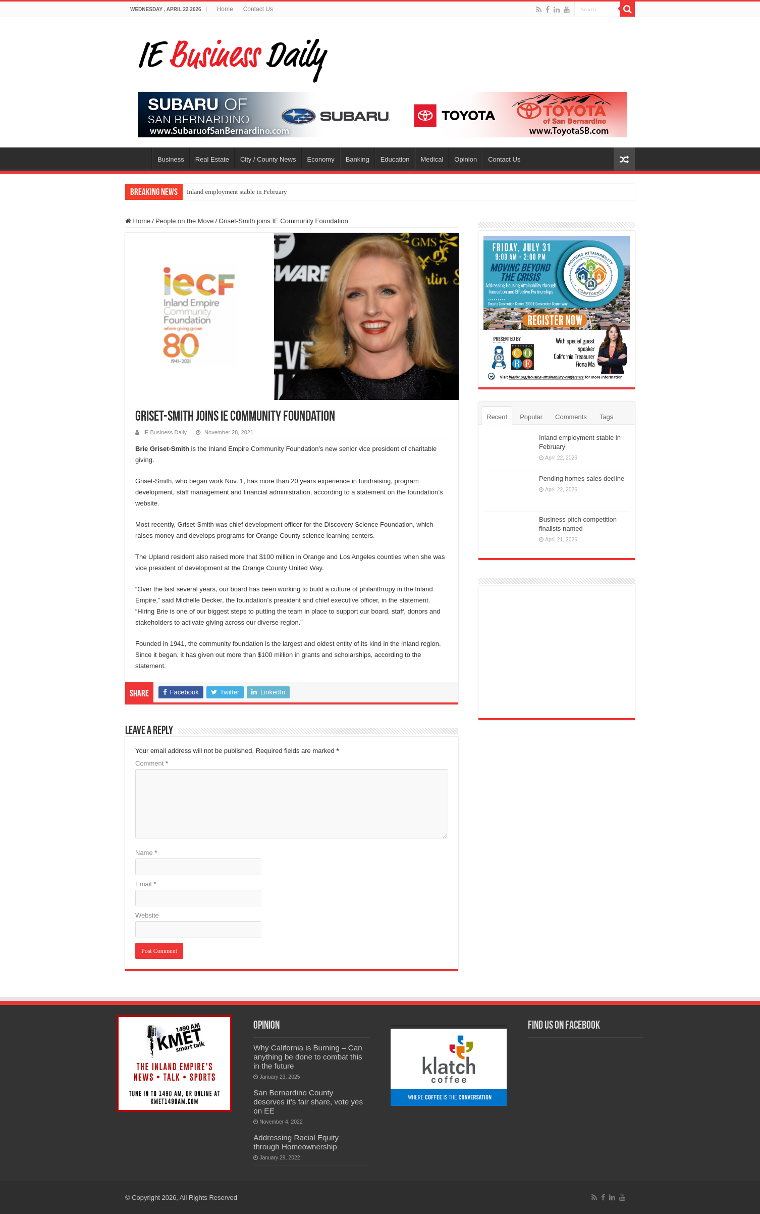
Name (146, 852)
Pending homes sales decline (581, 478)
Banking (357, 159)
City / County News (268, 159)
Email (145, 884)
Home (225, 9)
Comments (571, 417)
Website (147, 915)
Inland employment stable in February (237, 191)
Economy (321, 159)
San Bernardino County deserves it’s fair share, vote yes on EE (308, 1101)
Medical (432, 159)
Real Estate (212, 159)
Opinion (465, 159)
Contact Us (258, 9)
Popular (531, 417)
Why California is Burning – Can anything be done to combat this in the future (307, 1056)
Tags (606, 417)
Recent (496, 417)
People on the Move (184, 221)
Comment (151, 763)
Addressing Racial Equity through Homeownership (296, 1142)
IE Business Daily (165, 432)
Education (395, 159)
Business (170, 159)
